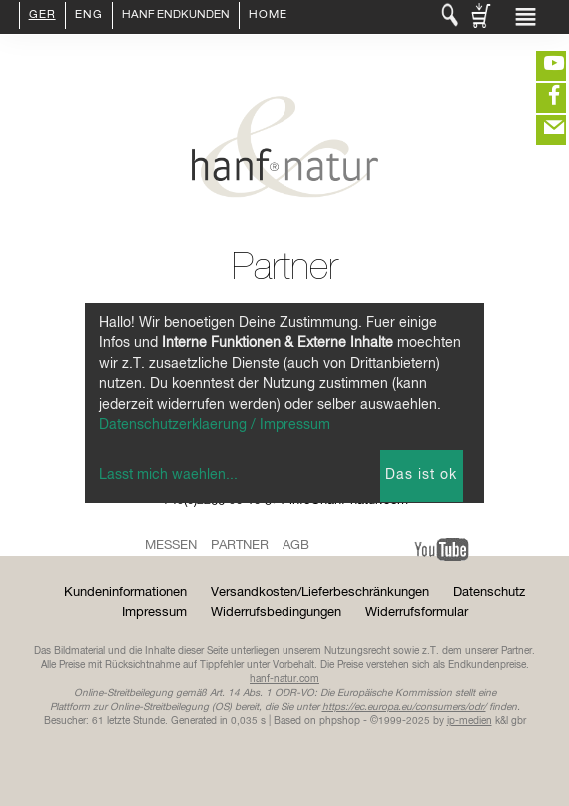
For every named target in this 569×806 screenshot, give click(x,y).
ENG (89, 16)
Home (268, 16)
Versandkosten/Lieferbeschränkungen (320, 592)
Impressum (154, 612)
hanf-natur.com (284, 679)
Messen (171, 545)
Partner (240, 545)
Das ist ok (421, 475)
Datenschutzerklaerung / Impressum (214, 425)
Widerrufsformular (416, 612)
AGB (296, 545)
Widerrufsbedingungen (276, 612)
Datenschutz (489, 592)
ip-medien (469, 721)
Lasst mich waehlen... (168, 475)
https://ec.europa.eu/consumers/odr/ (404, 707)
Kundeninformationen (125, 592)
